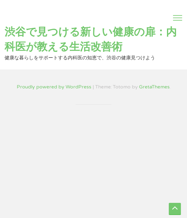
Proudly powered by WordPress (54, 87)
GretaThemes (154, 87)
